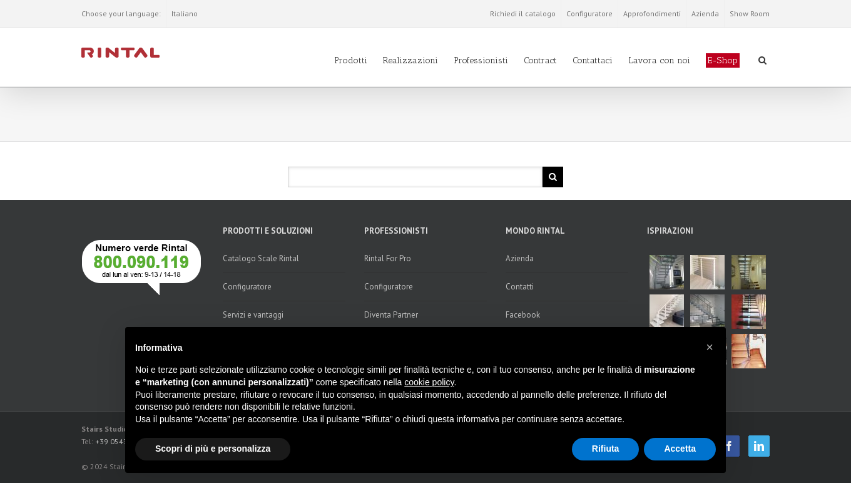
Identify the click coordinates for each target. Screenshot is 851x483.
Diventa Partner (391, 314)
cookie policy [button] (429, 382)
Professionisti (481, 60)
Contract (540, 60)
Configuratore (589, 13)
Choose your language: (121, 13)
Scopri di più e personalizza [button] (212, 449)
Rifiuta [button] (605, 449)
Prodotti (350, 60)
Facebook (523, 314)
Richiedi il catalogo (523, 13)
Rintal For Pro (387, 258)
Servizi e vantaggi (253, 314)
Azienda (705, 13)
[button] (710, 347)
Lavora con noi (659, 60)
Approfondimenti (652, 13)
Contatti (520, 286)
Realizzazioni (410, 60)
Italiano (184, 13)
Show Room (750, 13)
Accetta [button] (680, 449)
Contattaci (593, 60)
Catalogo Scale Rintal (261, 258)
